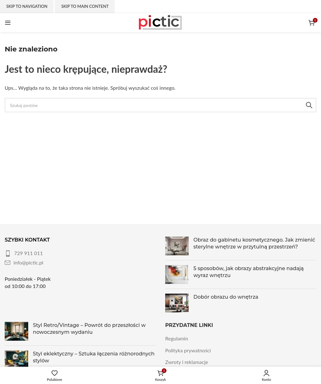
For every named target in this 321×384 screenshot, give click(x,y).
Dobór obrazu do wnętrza (225, 297)
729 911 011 (28, 253)
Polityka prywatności (188, 350)
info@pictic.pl (28, 262)
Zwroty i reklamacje (186, 362)
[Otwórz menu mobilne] (8, 22)
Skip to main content (84, 6)
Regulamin (176, 338)
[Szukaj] (160, 105)
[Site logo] (160, 22)
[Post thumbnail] (177, 246)
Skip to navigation (26, 6)
